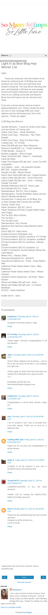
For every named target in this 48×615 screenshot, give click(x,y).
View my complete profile (11, 607)
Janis (9, 355)
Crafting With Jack (15, 440)
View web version (24, 582)
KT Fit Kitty (12, 334)
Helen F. (10, 460)
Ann (9, 416)
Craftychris (12, 396)
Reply (9, 326)
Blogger (29, 612)
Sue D (10, 509)
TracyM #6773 (13, 481)
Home (24, 577)
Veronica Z (17, 590)
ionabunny (12, 316)
